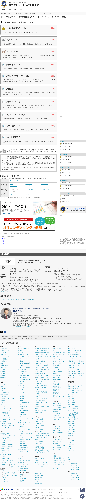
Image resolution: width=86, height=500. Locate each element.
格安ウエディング (58, 441)
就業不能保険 (71, 421)
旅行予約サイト (22, 458)
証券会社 (4, 388)
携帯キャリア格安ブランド (75, 350)
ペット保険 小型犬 (73, 400)
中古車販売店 (22, 400)
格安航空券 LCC (22, 466)
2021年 (17, 299)
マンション (5, 436)
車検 (19, 416)
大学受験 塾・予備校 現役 (42, 348)
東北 (4, 473)
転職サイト (56, 357)
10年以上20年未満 (29, 189)
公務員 (38, 437)
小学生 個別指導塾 (40, 400)
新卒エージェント (58, 388)
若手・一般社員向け (59, 417)
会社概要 (17, 489)
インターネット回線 (73, 369)
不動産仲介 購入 (4, 438)
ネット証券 (3, 384)
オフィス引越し (22, 441)
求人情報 (60, 489)
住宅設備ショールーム (6, 454)
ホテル (20, 476)
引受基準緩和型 (73, 408)
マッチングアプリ (58, 449)
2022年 (12, 299)
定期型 (76, 406)
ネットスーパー (22, 369)
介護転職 (55, 367)
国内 (21, 474)
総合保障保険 (71, 429)
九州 (3, 243)
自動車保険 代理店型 (73, 388)
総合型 (21, 431)
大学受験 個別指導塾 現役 (42, 352)
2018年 (32, 299)
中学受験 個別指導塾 (40, 387)
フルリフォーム (6, 458)
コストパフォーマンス (66, 193)
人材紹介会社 (56, 391)
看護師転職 (56, 365)
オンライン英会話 (39, 425)
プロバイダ (71, 359)
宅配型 (21, 383)
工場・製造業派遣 (58, 375)
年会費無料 (5, 413)
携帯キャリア (71, 348)
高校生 (38, 406)
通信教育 (37, 404)
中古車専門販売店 (24, 402)
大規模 (27, 194)
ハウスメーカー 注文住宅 (6, 467)
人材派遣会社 (56, 394)
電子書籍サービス (23, 427)
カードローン (4, 406)
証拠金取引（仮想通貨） (8, 425)
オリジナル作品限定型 (26, 433)
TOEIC (38, 433)
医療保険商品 (71, 404)
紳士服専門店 (38, 477)
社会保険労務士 (45, 433)
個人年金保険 (71, 431)
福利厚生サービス (23, 447)
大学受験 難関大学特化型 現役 (43, 357)
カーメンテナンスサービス (25, 418)
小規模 (11, 194)
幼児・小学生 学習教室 (41, 410)
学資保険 (2, 375)
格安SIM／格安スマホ (74, 354)
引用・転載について (52, 489)
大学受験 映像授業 (40, 361)
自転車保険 (3, 361)
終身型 (71, 406)
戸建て (11, 436)
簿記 (41, 431)
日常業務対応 (28, 184)
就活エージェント (58, 348)
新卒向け (56, 420)
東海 (3, 240)
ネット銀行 (3, 396)
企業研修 (55, 411)
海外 (24, 474)
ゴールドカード (6, 417)
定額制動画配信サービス (25, 423)
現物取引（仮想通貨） (8, 423)
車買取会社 (21, 396)
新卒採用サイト (57, 385)
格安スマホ (78, 357)
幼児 (37, 421)
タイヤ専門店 (38, 483)
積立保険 (70, 435)
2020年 (22, 299)
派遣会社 (55, 373)
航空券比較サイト (23, 462)
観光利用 (22, 481)
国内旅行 (22, 460)
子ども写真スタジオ (23, 425)
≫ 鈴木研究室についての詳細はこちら (23, 327)
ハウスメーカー (6, 479)
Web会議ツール (57, 409)
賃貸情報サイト (4, 450)
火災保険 (2, 363)
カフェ (20, 421)
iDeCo (69, 448)
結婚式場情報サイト (58, 447)
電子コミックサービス (24, 429)
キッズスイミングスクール (41, 465)
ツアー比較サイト (23, 470)
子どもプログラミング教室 (42, 452)
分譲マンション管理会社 (7, 442)
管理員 (11, 184)
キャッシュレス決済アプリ (7, 419)
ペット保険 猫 (72, 402)
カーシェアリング (23, 387)
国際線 (26, 468)
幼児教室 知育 (38, 412)
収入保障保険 (72, 415)
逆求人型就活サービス (59, 352)
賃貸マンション (4, 452)
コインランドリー (23, 359)
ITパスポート (44, 437)
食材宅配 (20, 361)
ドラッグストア (39, 475)
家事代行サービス (23, 354)
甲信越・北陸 (44, 367)
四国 (70, 365)
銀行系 (3, 408)
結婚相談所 (56, 443)
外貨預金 (2, 400)
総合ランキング (14, 181)
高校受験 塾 (38, 363)
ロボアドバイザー (5, 427)
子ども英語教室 (39, 419)
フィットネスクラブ (40, 458)
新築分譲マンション (5, 462)
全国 (62, 464)
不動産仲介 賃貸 (4, 448)
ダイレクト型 (5, 350)
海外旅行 (28, 460)
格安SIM (71, 357)
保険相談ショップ (5, 377)
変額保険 (70, 433)
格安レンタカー (22, 392)
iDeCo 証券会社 (4, 394)
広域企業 (71, 367)
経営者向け (57, 413)
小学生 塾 (37, 396)
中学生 (42, 406)
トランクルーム (22, 377)
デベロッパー (5, 481)
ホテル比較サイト (23, 464)
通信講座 (37, 427)
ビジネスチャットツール (59, 407)
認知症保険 (71, 423)
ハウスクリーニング (23, 357)
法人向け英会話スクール (41, 450)
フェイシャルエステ (58, 428)
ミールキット (22, 365)
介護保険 (70, 427)
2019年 (27, 299)
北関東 (9, 473)
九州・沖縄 (39, 371)
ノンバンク (10, 408)
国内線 (21, 468)
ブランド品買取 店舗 (24, 439)
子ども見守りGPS (23, 451)
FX (1, 404)
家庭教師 (37, 408)
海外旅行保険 (4, 365)
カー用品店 (38, 481)
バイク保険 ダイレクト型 (75, 390)
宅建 (37, 431)
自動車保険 (3, 348)
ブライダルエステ (58, 426)
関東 (64, 458)
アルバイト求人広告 (58, 397)
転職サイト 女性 (57, 359)
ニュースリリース (25, 489)
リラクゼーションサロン (41, 462)
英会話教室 (38, 423)
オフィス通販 (22, 443)
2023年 (7, 299)
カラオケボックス (58, 466)
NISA (1, 386)
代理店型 (4, 352)
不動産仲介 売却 (4, 434)
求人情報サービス (58, 379)
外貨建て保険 (71, 425)
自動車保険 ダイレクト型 (75, 386)
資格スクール (38, 439)
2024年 (2, 299)
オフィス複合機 (22, 445)
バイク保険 (3, 354)
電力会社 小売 (22, 449)
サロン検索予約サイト (59, 432)
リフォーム (3, 456)
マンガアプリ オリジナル (25, 437)
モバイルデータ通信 (73, 352)
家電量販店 (38, 473)
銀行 (3, 390)
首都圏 (3, 238)
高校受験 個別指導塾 (40, 373)
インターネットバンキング (7, 398)
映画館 (54, 456)
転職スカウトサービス (59, 361)
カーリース (21, 394)
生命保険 (2, 369)
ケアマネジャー (46, 435)
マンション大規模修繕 (6, 446)
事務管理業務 (13, 186)
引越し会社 (21, 385)
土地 (15, 436)
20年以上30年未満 (45, 189)
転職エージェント (58, 363)
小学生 (47, 406)
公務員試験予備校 (39, 448)
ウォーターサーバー (23, 348)
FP (36, 429)
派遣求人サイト (57, 377)
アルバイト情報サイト (59, 354)
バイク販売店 (22, 408)
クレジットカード (5, 411)
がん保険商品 (71, 417)
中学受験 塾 (38, 383)
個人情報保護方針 (34, 489)
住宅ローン (3, 402)
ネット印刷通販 (57, 405)
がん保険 (2, 373)
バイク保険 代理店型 (73, 392)
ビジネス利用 (23, 479)
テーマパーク (56, 468)
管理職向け (57, 415)
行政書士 (38, 435)
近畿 (3, 242)
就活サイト (56, 350)
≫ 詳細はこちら (4, 291)
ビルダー (4, 471)
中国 (82, 363)
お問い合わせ (43, 489)
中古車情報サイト (23, 398)
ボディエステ (56, 430)
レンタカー (21, 390)
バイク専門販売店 (24, 410)
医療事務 (41, 429)
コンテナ (22, 381)
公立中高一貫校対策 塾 (41, 392)
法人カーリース (57, 403)
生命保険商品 (71, 411)
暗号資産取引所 (4, 421)
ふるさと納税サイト (23, 375)
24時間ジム (38, 460)
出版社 (21, 435)
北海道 (38, 365)
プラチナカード (75, 469)
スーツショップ (39, 479)
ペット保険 (3, 367)
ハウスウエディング (58, 439)
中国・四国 (14, 475)
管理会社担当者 (44, 184)
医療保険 (2, 371)
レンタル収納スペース (26, 379)
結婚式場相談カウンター (59, 445)
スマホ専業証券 (4, 392)
